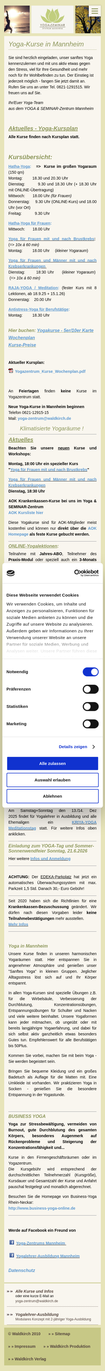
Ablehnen (52, 796)
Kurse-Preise (22, 345)
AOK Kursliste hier (25, 512)
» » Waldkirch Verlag (27, 1359)
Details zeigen (73, 746)
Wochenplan (21, 337)
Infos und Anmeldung (51, 858)
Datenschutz (21, 1270)
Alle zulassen (52, 763)
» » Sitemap (59, 1334)
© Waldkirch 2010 (24, 1334)
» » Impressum (22, 1346)
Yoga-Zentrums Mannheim (40, 1243)
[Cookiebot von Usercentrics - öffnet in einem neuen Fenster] (75, 573)
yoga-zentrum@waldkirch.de (44, 418)
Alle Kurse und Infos (35, 1291)
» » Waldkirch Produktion (66, 1346)
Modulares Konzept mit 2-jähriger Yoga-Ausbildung (53, 1319)
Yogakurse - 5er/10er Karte (65, 330)
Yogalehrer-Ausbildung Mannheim (48, 1256)
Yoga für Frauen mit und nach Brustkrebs (51, 239)
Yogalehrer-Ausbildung (37, 1314)
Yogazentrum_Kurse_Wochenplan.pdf (49, 371)
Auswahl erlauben (52, 780)
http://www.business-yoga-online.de (41, 1208)
